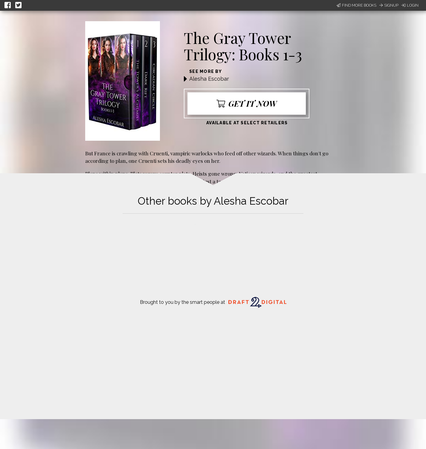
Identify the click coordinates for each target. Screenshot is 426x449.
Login (410, 5)
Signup (388, 5)
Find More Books (356, 5)
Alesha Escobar (209, 79)
